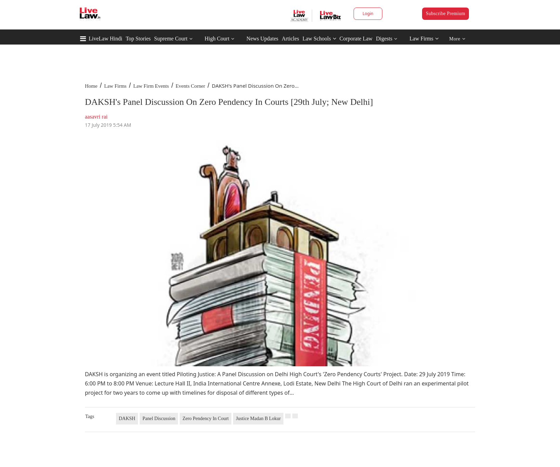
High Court (217, 38)
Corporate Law (356, 38)
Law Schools (319, 38)
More (457, 38)
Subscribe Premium (445, 13)
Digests (384, 38)
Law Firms (423, 38)
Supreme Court (170, 38)
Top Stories (138, 38)
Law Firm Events (151, 86)
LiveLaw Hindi (105, 38)
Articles (290, 38)
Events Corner (190, 86)
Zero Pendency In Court (205, 418)
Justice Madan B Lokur (258, 418)
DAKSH (127, 418)
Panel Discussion (158, 418)
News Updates (262, 38)
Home (91, 86)
